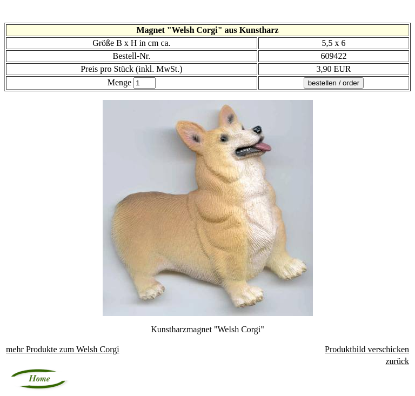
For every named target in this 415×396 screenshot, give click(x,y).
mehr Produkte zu (62, 349)
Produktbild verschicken (367, 349)
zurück (397, 361)
